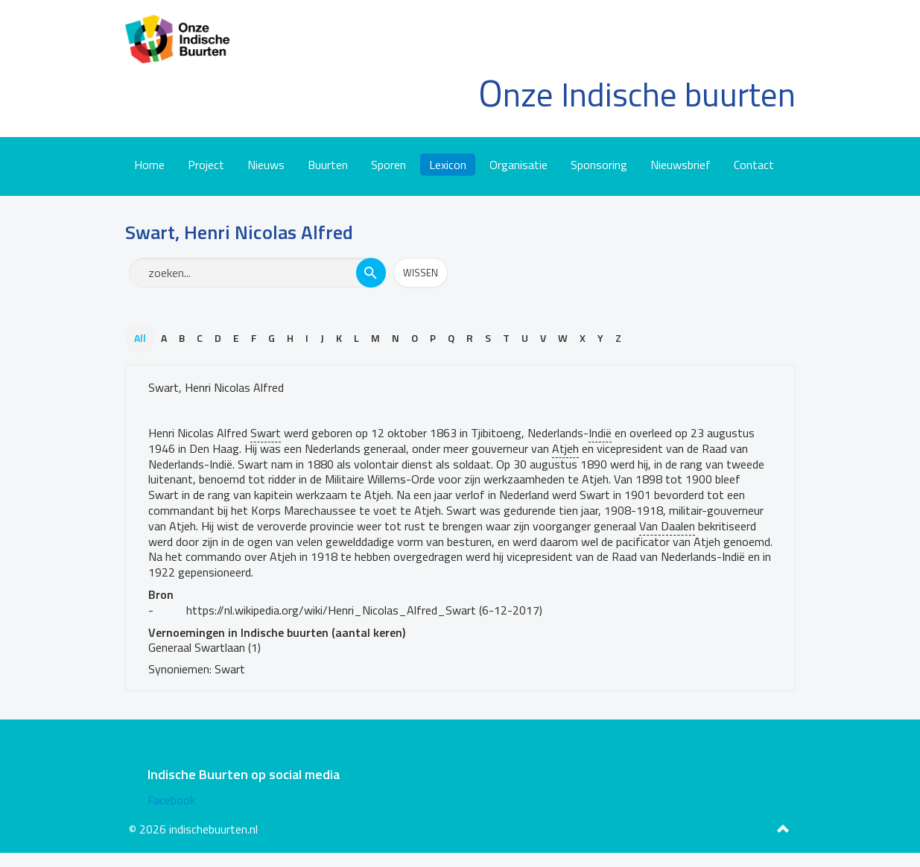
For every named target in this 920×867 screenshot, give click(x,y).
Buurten (328, 165)
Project (206, 165)
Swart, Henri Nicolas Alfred (216, 387)
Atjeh (565, 448)
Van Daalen (667, 526)
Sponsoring (599, 165)
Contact (754, 165)
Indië (600, 433)
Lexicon (447, 165)
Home (149, 165)
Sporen (388, 165)
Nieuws (266, 165)
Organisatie (518, 165)
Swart (265, 433)
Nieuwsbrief (680, 165)
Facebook (171, 800)
